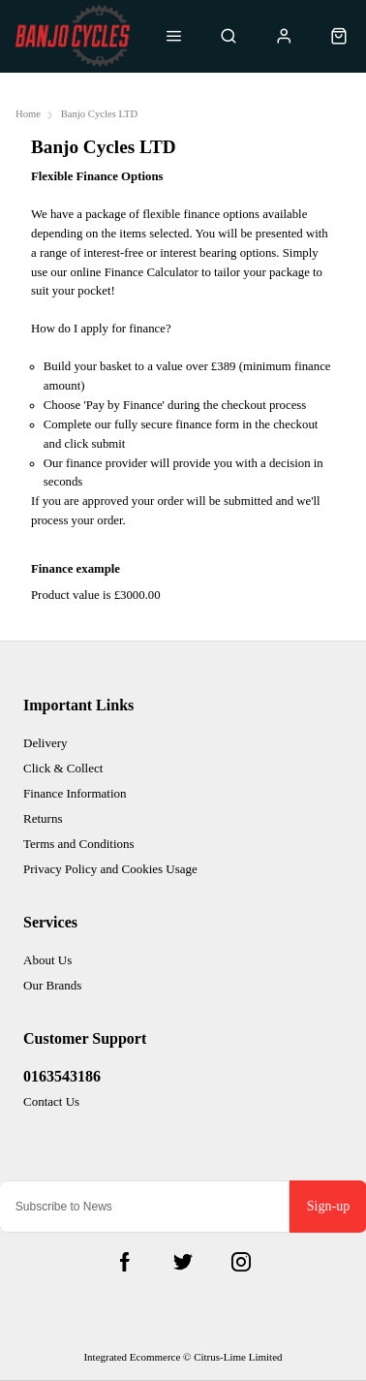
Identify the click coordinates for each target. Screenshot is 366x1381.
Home (28, 114)
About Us (47, 960)
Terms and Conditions (79, 843)
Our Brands (52, 985)
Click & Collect (63, 768)
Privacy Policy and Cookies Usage (110, 869)
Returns (42, 818)
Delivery (45, 743)
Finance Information (75, 793)
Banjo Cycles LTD (99, 114)
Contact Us (51, 1101)
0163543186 (62, 1076)
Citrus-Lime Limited (238, 1357)
